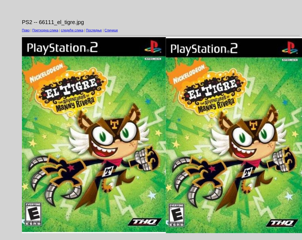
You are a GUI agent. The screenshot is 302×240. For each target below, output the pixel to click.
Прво (26, 30)
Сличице (111, 30)
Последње (94, 30)
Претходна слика (45, 30)
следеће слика (72, 30)
